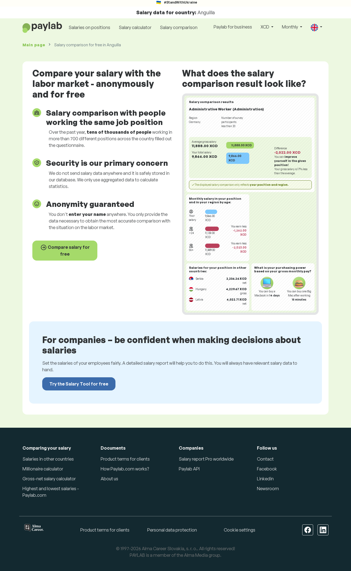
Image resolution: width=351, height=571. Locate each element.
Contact (265, 459)
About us (109, 478)
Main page (33, 44)
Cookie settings (239, 530)
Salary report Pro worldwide (206, 459)
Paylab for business (233, 27)
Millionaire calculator (42, 469)
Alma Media (196, 555)
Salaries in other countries (48, 459)
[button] (316, 27)
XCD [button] (265, 27)
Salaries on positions (89, 27)
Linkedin (265, 478)
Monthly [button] (290, 27)
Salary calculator (135, 27)
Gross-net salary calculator (49, 478)
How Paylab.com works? (125, 469)
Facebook (267, 469)
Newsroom (268, 488)
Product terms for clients (125, 459)
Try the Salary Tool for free (78, 384)
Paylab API (189, 469)
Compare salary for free (65, 250)
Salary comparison (178, 27)
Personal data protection (172, 530)
